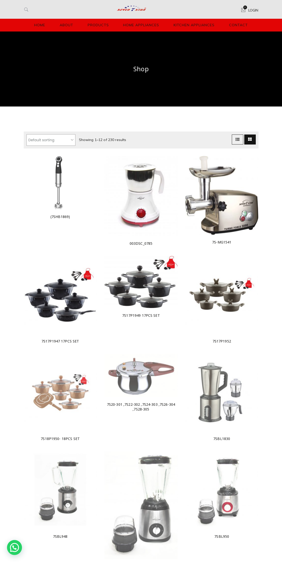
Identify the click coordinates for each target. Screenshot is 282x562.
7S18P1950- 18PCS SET (60, 438)
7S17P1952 (222, 341)
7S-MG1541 (221, 242)
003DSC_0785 (141, 243)
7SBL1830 (221, 438)
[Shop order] (50, 140)
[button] (14, 547)
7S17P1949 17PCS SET (141, 315)
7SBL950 (221, 536)
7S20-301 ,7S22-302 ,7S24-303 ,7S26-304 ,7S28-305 (141, 407)
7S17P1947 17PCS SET (60, 341)
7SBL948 (60, 536)
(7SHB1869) (60, 216)
